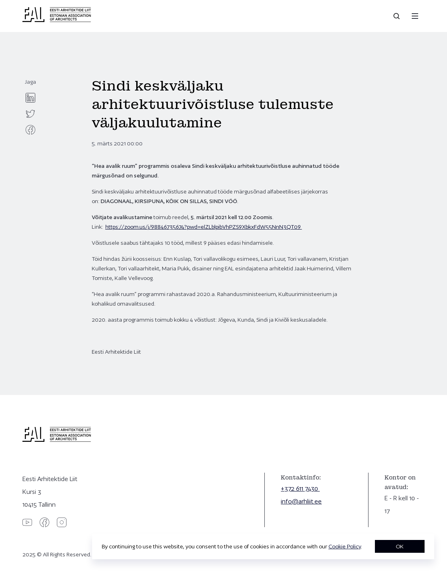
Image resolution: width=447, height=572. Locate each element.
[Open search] (397, 16)
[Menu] (415, 16)
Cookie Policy (344, 546)
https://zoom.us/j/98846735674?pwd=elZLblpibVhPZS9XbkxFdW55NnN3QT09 (203, 227)
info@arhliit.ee (301, 501)
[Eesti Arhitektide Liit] (56, 20)
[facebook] (30, 130)
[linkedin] (30, 98)
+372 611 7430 (300, 488)
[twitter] (30, 114)
